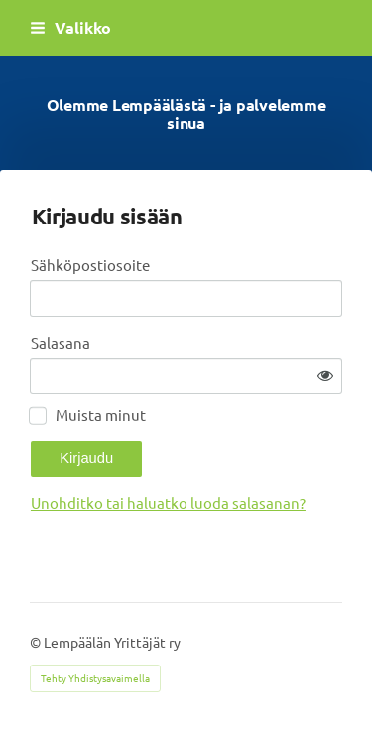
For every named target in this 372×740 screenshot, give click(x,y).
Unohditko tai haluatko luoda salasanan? (168, 502)
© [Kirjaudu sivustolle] (37, 642)
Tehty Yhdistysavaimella (95, 677)
